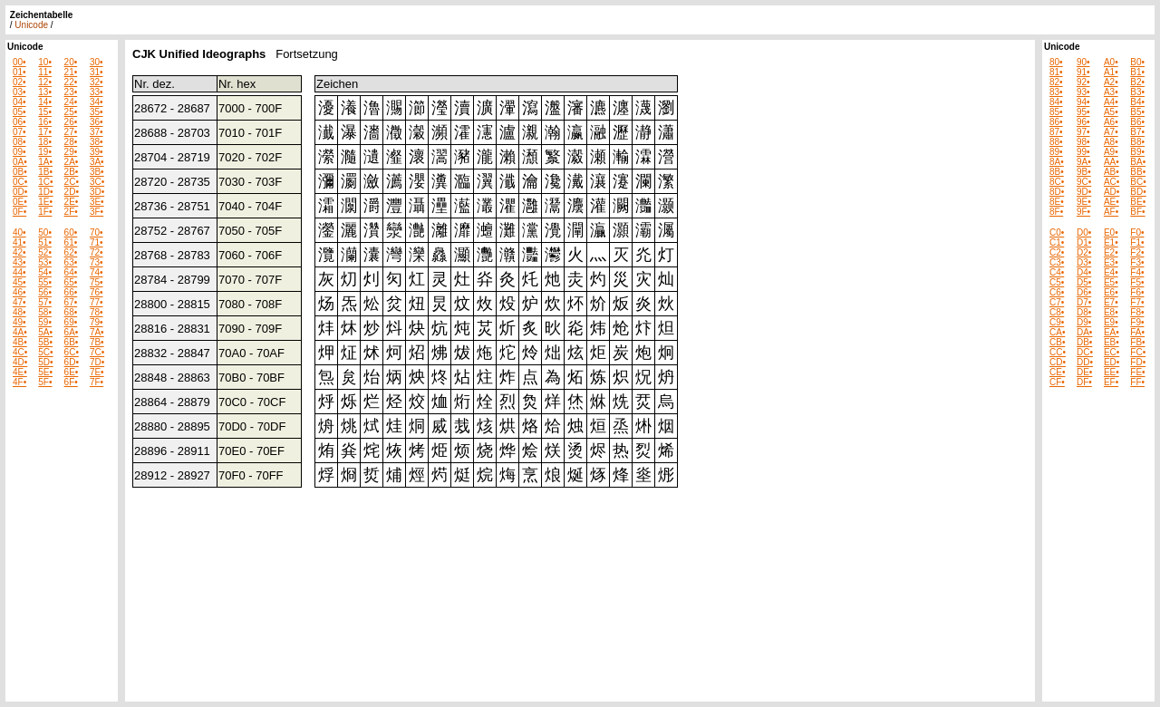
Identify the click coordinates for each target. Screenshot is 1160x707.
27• (71, 132)
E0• (1111, 232)
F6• (1137, 292)
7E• (97, 372)
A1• (1111, 72)
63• (71, 262)
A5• (1111, 112)
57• (45, 302)
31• (96, 72)
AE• (1111, 202)
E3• (1111, 262)
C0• (1056, 232)
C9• (1056, 322)
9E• (1084, 202)
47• (19, 302)
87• (1056, 132)
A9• (1111, 152)
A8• (1111, 142)
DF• (1084, 382)
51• (45, 242)
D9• (1084, 322)
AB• (1111, 172)
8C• (1056, 182)
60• (71, 232)
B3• (1137, 92)
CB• (1057, 342)
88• (1056, 142)
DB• (1084, 342)
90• (1083, 62)
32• (96, 82)
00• (19, 62)
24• (71, 102)
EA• (1111, 332)
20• (71, 62)
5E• (45, 372)
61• (71, 242)
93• (1083, 92)
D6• (1084, 292)
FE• (1137, 372)
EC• (1111, 352)
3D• (97, 192)
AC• (1111, 182)
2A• (71, 162)
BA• (1138, 162)
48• (19, 312)
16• (45, 122)
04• (19, 102)
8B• (1056, 172)
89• (1056, 152)
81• (1056, 72)
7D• (97, 362)
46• (19, 292)
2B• (71, 172)
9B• (1084, 172)
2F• (71, 212)
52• (45, 252)
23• (71, 92)
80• (1056, 62)
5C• (45, 352)
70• (96, 232)
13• (45, 92)
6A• (71, 332)
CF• (1057, 382)
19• (45, 152)
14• (45, 102)
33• (96, 92)
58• (45, 312)
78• (96, 312)
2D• (71, 192)
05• (19, 112)
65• (71, 282)
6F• (71, 382)
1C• (45, 182)
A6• (1111, 122)
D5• (1084, 282)
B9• (1137, 152)
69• (71, 322)
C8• (1056, 312)
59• (45, 322)
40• (19, 232)
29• (71, 152)
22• (71, 82)
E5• (1111, 282)
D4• (1084, 272)
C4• (1056, 272)
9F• (1083, 212)
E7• (1111, 302)
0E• (20, 202)
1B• (45, 172)
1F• (45, 212)
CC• (1057, 352)
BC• (1138, 182)
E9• (1111, 322)
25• (71, 112)
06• (19, 122)
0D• (20, 192)
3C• (97, 182)
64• (71, 272)
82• (1056, 82)
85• (1056, 112)
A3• (1111, 92)
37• (96, 132)
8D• (1056, 192)
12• (45, 82)
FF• (1137, 382)
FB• (1137, 342)
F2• (1137, 252)
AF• (1111, 212)
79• (96, 322)
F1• (1137, 242)
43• (19, 262)
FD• (1138, 362)
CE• (1057, 372)
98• (1083, 142)
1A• (45, 162)
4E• (20, 372)
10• (45, 62)
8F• (1056, 212)
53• (45, 262)
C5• (1056, 282)
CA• (1057, 332)
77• (96, 302)
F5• (1137, 282)
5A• (45, 332)
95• (1083, 112)
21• (71, 72)
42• (19, 252)
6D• (71, 362)
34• (96, 102)
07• (19, 132)
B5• (1137, 112)
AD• (1111, 192)
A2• (1111, 82)
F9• (1137, 322)
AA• (1111, 162)
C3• (1056, 262)
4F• (19, 382)
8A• (1056, 162)
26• (71, 122)
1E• (45, 202)
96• (1083, 122)
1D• (45, 192)
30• (96, 62)
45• (19, 282)
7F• (96, 382)
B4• (1137, 102)
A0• (1111, 62)
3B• (97, 172)
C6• (1056, 292)
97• (1083, 132)
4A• (20, 332)
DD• (1085, 362)
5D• (45, 362)
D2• (1084, 252)
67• (71, 302)
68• (71, 312)
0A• (20, 162)
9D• (1084, 192)
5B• (45, 342)
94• (1083, 102)
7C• (97, 352)
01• (19, 72)
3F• (96, 212)
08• (19, 142)
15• (45, 112)
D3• (1084, 262)
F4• (1137, 272)
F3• (1137, 262)
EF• (1111, 382)
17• (45, 132)
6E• (71, 372)
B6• (1137, 122)
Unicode (31, 25)
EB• (1111, 342)
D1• (1084, 242)
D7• (1084, 302)
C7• (1056, 302)
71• (96, 242)
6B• (71, 342)
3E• (97, 202)
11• (45, 72)
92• (1083, 82)
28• (71, 142)
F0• (1137, 232)
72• (96, 252)
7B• (97, 342)
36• (96, 122)
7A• (97, 332)
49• (19, 322)
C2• (1056, 252)
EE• (1111, 372)
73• (96, 262)
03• (19, 92)
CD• (1057, 362)
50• (45, 232)
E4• (1111, 272)
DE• (1084, 372)
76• (96, 292)
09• (19, 152)
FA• (1137, 332)
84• (1056, 102)
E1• (1111, 242)
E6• (1111, 292)
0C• (20, 182)
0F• (19, 212)
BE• (1138, 202)
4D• (20, 362)
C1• (1056, 242)
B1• (1137, 72)
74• (96, 272)
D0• (1084, 232)
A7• (1111, 132)
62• (71, 252)
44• (19, 272)
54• (45, 272)
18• (45, 142)
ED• (1111, 362)
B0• (1137, 62)
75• (96, 282)
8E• (1056, 202)
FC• (1138, 352)
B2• (1137, 82)
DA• (1084, 332)
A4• (1111, 102)
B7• (1137, 132)
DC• (1085, 352)
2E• (71, 202)
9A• (1084, 162)
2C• (71, 182)
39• (96, 152)
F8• (1137, 312)
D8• (1084, 312)
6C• (71, 352)
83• (1056, 92)
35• (96, 112)
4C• (20, 352)
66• (71, 292)
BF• (1137, 212)
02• (19, 82)
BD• (1138, 192)
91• (1083, 72)
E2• (1111, 252)
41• (19, 242)
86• (1056, 122)
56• (45, 292)
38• (96, 142)
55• (45, 282)
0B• (20, 172)
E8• (1111, 312)
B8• (1137, 142)
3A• (97, 162)
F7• (1137, 302)
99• (1083, 152)
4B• (20, 342)
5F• (45, 382)
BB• (1138, 172)
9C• (1084, 182)
